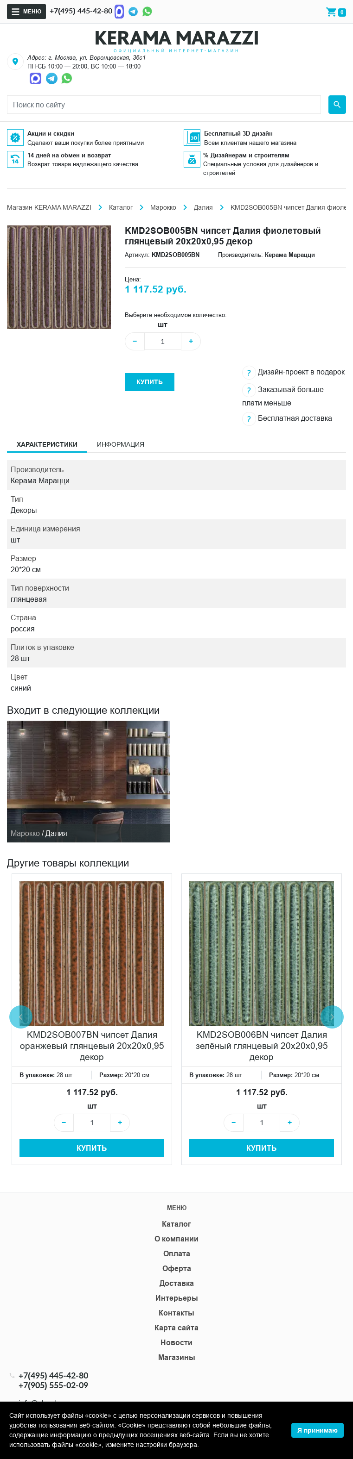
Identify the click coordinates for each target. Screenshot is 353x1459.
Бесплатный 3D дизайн (238, 133)
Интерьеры (176, 1298)
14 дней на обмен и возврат (69, 155)
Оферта (176, 1268)
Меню (32, 11)
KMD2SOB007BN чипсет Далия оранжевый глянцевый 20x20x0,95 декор (92, 1045)
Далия (203, 207)
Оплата (176, 1253)
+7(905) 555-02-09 (53, 1385)
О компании (176, 1239)
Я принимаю (317, 1430)
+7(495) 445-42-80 (81, 10)
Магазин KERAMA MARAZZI (49, 207)
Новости (176, 1342)
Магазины (176, 1357)
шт (162, 324)
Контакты (176, 1313)
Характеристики (47, 444)
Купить (149, 382)
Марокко (163, 207)
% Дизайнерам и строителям (246, 155)
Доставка (177, 1283)
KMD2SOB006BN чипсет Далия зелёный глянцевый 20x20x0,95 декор (262, 1045)
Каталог (121, 207)
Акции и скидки (50, 133)
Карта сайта (176, 1327)
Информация (120, 444)
